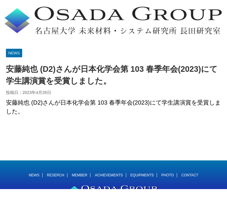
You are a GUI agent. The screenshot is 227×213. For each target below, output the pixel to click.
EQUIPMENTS (142, 175)
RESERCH (55, 175)
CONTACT (189, 175)
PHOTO (167, 175)
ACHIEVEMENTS (109, 175)
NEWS (34, 175)
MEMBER (79, 175)
